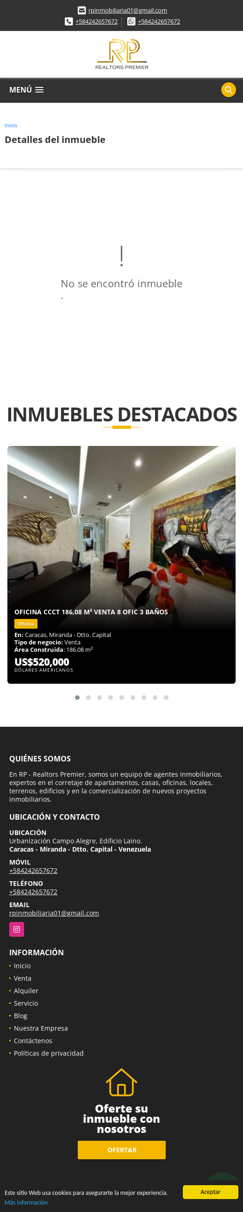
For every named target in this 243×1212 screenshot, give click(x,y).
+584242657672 (96, 21)
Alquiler (26, 990)
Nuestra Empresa (41, 1028)
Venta (22, 978)
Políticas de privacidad (49, 1053)
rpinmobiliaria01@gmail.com (127, 10)
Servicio (26, 1003)
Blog (20, 1015)
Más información (26, 1203)
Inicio (11, 125)
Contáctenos (33, 1040)
